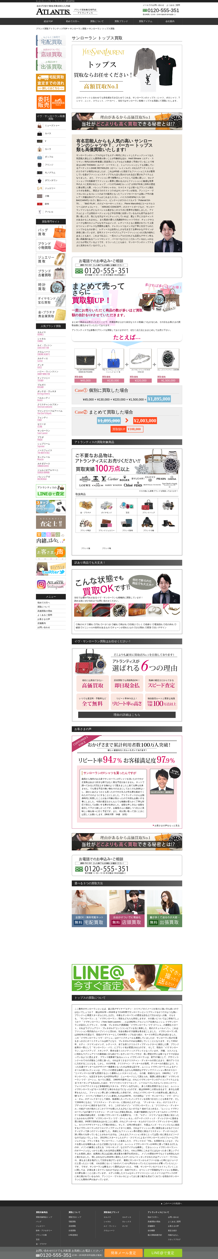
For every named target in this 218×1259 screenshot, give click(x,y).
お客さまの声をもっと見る (166, 807)
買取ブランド (121, 21)
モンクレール (50, 458)
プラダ (50, 438)
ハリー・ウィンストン (50, 372)
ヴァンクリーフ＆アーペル (50, 412)
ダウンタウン (51, 180)
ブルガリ (50, 386)
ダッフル (49, 157)
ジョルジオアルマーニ (50, 471)
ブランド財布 (106, 530)
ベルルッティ (50, 399)
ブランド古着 (41, 1216)
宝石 (127, 513)
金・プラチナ (85, 513)
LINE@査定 (73, 1216)
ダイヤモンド (106, 513)
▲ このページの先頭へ (171, 1184)
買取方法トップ (75, 1198)
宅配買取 (72, 1203)
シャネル (50, 340)
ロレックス (126, 1203)
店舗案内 (41, 623)
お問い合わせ (43, 627)
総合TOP (48, 21)
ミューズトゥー (52, 125)
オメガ (125, 1207)
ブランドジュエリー (86, 530)
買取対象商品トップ (44, 1198)
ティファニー (50, 379)
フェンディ (50, 418)
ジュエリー (50, 188)
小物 (47, 196)
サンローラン (50, 432)
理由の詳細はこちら (127, 696)
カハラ (48, 149)
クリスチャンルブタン (50, 405)
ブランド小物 (127, 530)
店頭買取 (72, 1207)
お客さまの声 (43, 619)
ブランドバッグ (147, 513)
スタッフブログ (174, 1221)
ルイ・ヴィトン (50, 346)
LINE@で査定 (163, 1253)
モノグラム (50, 172)
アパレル (49, 212)
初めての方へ (72, 21)
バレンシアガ (50, 478)
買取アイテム (145, 21)
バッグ (38, 1203)
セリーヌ (50, 425)
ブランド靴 (168, 530)
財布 (47, 204)
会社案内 (169, 21)
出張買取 (72, 1212)
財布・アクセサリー (44, 1212)
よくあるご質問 (173, 5)
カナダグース (50, 464)
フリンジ (49, 164)
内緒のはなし (173, 1216)
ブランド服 (147, 530)
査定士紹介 (172, 1212)
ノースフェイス (50, 451)
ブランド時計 (168, 513)
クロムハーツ (50, 353)
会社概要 (151, 1212)
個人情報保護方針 (155, 1216)
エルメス (50, 333)
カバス (48, 133)
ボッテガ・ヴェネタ (50, 392)
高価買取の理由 (44, 611)
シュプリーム (50, 445)
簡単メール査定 (123, 1253)
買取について (97, 21)
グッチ (50, 366)
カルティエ (50, 359)
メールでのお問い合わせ (153, 5)
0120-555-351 (163, 10)
